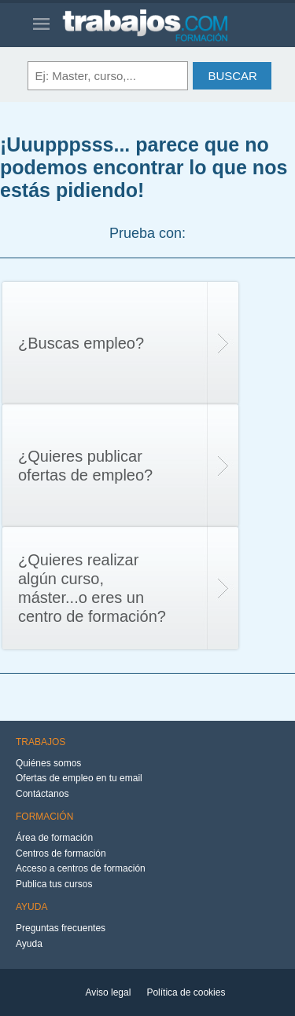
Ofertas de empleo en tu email (79, 778)
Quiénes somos (48, 763)
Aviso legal (108, 992)
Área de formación (54, 837)
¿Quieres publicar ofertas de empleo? (85, 466)
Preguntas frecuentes (60, 928)
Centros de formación (61, 853)
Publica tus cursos (54, 884)
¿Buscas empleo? (81, 343)
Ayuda (29, 943)
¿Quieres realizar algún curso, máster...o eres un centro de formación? (92, 588)
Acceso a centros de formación (81, 868)
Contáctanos (42, 793)
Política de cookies (185, 992)
